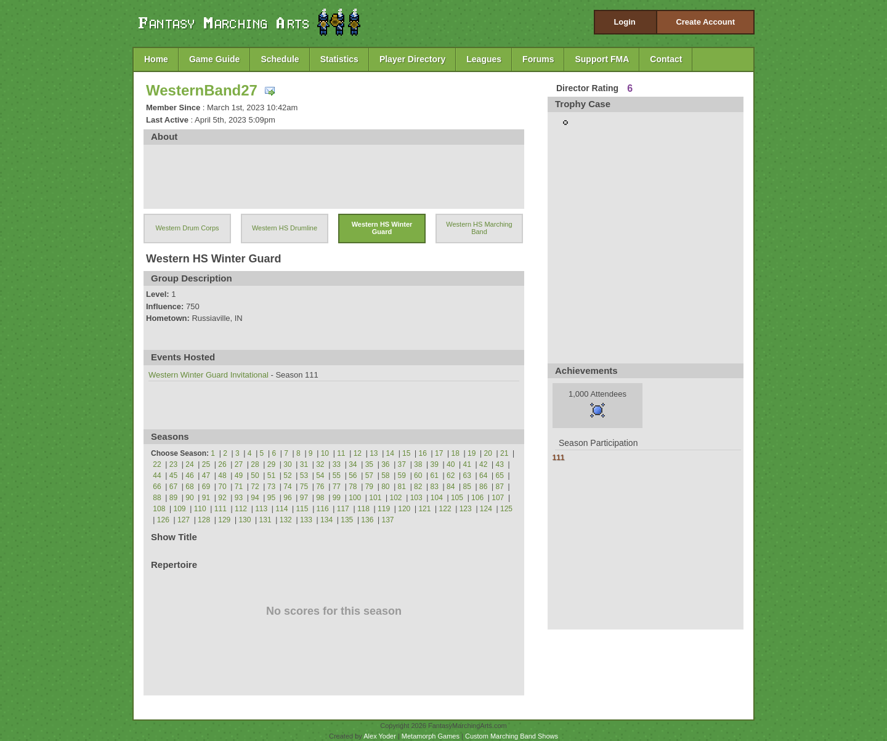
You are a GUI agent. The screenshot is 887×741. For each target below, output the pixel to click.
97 (304, 497)
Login (624, 21)
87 (500, 486)
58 (385, 475)
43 (500, 464)
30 (287, 464)
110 (200, 508)
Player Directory (412, 59)
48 (222, 475)
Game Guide (214, 59)
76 (320, 486)
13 (374, 453)
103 (416, 497)
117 (343, 508)
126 (163, 520)
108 (159, 508)
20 (488, 453)
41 (467, 464)
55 (337, 475)
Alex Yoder (379, 736)
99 (337, 497)
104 (437, 497)
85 (467, 486)
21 (504, 453)
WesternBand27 (201, 90)
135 (347, 520)
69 (206, 486)
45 (173, 475)
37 (402, 464)
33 (337, 464)
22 (157, 464)
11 (341, 453)
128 (204, 520)
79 (369, 486)
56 (353, 475)
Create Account (705, 21)
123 (466, 508)
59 (402, 475)
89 (173, 497)
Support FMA (602, 59)
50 (255, 475)
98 (320, 497)
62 (451, 475)
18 (456, 453)
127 (183, 520)
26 (222, 464)
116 (323, 508)
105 (457, 497)
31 (304, 464)
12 (358, 453)
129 (224, 520)
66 (157, 486)
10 (325, 453)
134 (326, 520)
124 (486, 508)
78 (353, 486)
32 (320, 464)
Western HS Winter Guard (382, 228)
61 (435, 475)
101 (375, 497)
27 (239, 464)
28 (255, 464)
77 (337, 486)
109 (180, 508)
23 (173, 464)
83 (435, 486)
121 (424, 508)
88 (157, 497)
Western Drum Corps (187, 228)
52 (287, 475)
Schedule (280, 59)
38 (418, 464)
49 (239, 475)
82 (418, 486)
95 (271, 497)
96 (287, 497)
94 (255, 497)
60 (418, 475)
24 (189, 464)
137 (388, 520)
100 (355, 497)
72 (255, 486)
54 (320, 475)
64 (483, 475)
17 (439, 453)
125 (506, 508)
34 (353, 464)
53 (304, 475)
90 (189, 497)
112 (241, 508)
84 (451, 486)
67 (173, 486)
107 (498, 497)
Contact (666, 59)
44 (157, 475)
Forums (538, 59)
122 (445, 508)
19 (472, 453)
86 (483, 486)
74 (287, 486)
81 (402, 486)
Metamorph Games (431, 736)
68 (189, 486)
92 (222, 497)
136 (367, 520)
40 (451, 464)
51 (271, 475)
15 (406, 453)
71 (239, 486)
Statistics (339, 59)
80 (385, 486)
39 (435, 464)
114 (281, 508)
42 (483, 464)
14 (390, 453)
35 (369, 464)
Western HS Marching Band (479, 228)
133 (306, 520)
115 (302, 508)
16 (423, 453)
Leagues (483, 59)
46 (189, 475)
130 (244, 520)
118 (363, 508)
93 (239, 497)
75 (304, 486)
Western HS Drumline (284, 228)
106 (477, 497)
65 (500, 475)
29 (271, 464)
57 (369, 475)
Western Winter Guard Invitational (208, 374)
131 (265, 520)
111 (220, 508)
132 (286, 520)
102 (395, 497)
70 (222, 486)
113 (261, 508)
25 (206, 464)
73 (271, 486)
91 (206, 497)
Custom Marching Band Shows (511, 736)
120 (404, 508)
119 (384, 508)
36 (385, 464)
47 (206, 475)
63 (467, 475)
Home (156, 59)
